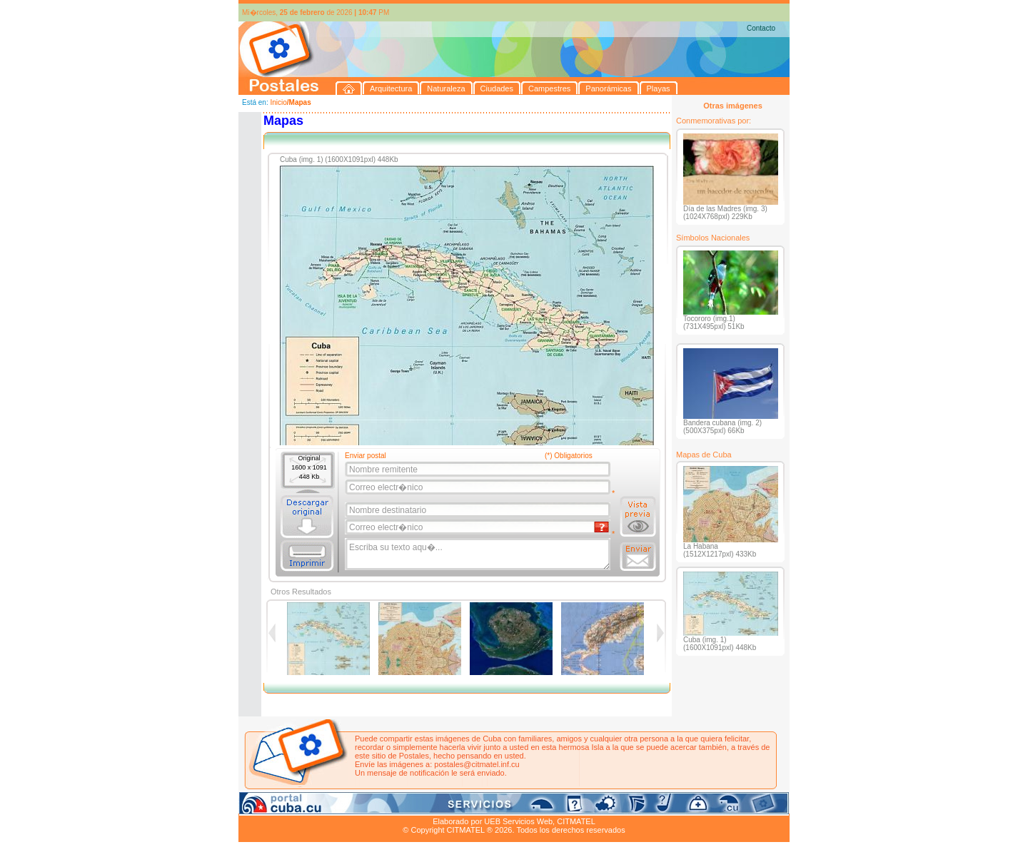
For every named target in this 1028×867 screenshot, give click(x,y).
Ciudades (372, 805)
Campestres (416, 805)
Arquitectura (284, 805)
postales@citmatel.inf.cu (476, 764)
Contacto (761, 28)
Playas (508, 805)
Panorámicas (467, 805)
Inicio (278, 102)
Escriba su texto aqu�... (479, 554)
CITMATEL (576, 821)
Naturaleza (331, 805)
